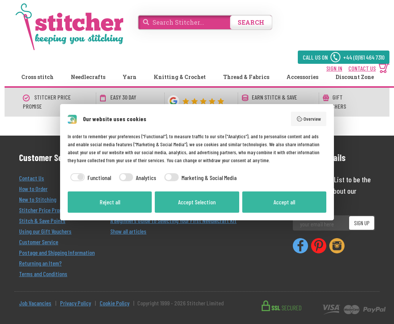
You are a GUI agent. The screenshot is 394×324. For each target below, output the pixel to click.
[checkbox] (89, 177)
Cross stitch (37, 77)
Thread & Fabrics (246, 77)
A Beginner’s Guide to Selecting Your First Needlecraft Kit (173, 220)
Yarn (129, 77)
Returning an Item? (40, 263)
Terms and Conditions (43, 273)
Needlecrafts (88, 77)
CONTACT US (362, 68)
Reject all (110, 201)
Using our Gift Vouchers (45, 231)
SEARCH (251, 22)
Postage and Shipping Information (57, 252)
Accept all (284, 201)
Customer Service (38, 241)
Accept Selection (197, 201)
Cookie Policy (114, 303)
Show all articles (128, 231)
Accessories (302, 77)
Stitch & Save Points (42, 220)
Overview (308, 118)
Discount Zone (354, 77)
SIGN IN (334, 68)
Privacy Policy (75, 303)
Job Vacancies (35, 303)
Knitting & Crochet (180, 77)
